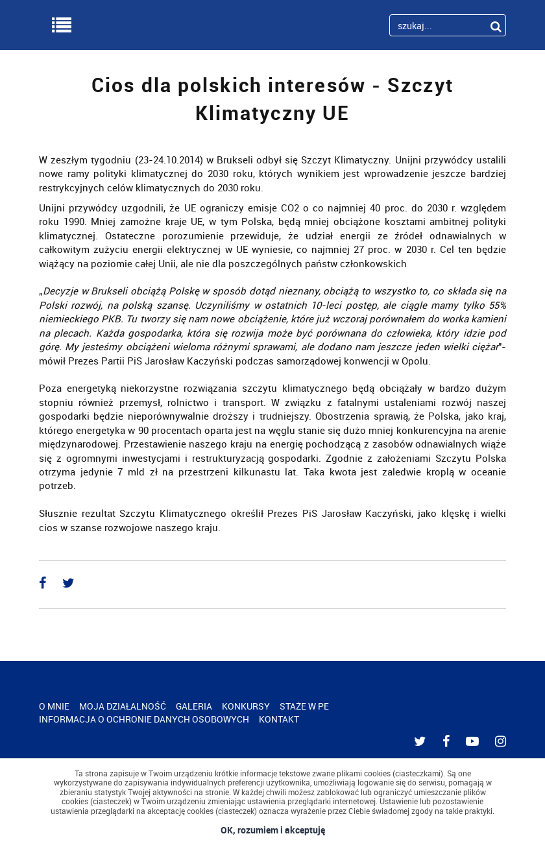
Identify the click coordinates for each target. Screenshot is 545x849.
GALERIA (194, 706)
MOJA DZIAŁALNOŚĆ (122, 706)
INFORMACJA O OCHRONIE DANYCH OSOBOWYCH (144, 719)
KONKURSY (246, 706)
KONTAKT (279, 719)
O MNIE (54, 706)
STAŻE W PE (304, 706)
